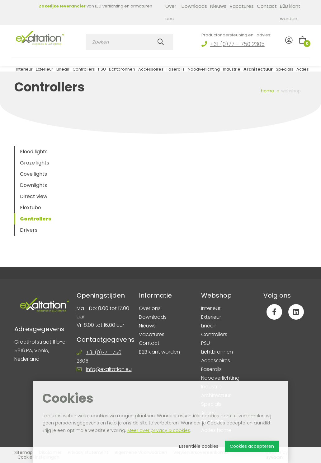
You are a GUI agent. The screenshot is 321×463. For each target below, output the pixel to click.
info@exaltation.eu (109, 369)
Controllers (84, 71)
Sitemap (23, 452)
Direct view (33, 196)
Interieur (24, 71)
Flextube (30, 207)
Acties (302, 71)
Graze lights (34, 162)
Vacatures (241, 6)
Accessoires (150, 71)
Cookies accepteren (252, 446)
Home (267, 91)
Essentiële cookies (198, 446)
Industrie (231, 71)
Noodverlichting (204, 71)
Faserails (176, 71)
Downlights (33, 185)
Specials (284, 71)
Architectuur (258, 71)
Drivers (28, 230)
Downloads (194, 6)
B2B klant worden (290, 12)
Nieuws (218, 6)
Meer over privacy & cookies (158, 430)
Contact (267, 6)
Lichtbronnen (122, 71)
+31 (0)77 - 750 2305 (237, 44)
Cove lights (33, 174)
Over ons (170, 12)
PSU (102, 71)
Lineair (62, 71)
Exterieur (44, 71)
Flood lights (34, 151)
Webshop (291, 91)
